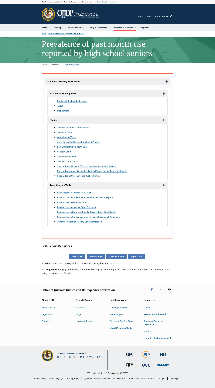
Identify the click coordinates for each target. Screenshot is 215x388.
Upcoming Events (84, 321)
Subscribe (163, 16)
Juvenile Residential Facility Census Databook (79, 221)
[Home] (78, 14)
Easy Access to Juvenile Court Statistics (76, 207)
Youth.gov (148, 331)
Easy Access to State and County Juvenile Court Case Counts (86, 212)
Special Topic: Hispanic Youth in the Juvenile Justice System (86, 166)
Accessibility (40, 378)
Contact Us (151, 16)
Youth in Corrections (67, 161)
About (141, 16)
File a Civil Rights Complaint (157, 338)
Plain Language (56, 378)
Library (147, 307)
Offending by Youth (76, 33)
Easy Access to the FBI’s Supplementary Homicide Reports (85, 197)
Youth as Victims (65, 132)
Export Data (136, 256)
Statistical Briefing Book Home (72, 101)
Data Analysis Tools (60, 185)
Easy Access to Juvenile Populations (75, 192)
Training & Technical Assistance (153, 323)
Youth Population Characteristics (73, 127)
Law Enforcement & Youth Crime (72, 146)
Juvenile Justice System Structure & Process (78, 142)
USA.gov (162, 378)
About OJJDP (48, 307)
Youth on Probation (66, 156)
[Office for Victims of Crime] (146, 367)
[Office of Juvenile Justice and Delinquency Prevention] (129, 367)
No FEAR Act (119, 378)
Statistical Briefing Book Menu (63, 81)
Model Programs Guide (121, 328)
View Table (77, 256)
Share (173, 18)
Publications (63, 110)
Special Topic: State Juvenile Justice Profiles (78, 176)
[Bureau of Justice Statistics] (146, 358)
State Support (116, 314)
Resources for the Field (155, 314)
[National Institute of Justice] (163, 356)
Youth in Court (64, 151)
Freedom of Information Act (141, 378)
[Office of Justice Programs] (48, 14)
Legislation (47, 314)
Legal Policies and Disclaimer (96, 378)
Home (44, 33)
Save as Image (116, 256)
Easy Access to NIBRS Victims (71, 202)
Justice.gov (174, 378)
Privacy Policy (73, 378)
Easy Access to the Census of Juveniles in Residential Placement (88, 217)
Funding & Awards (118, 307)
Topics (53, 120)
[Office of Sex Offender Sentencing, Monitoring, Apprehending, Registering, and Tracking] (163, 367)
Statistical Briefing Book (57, 33)
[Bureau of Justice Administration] (129, 356)
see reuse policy (71, 64)
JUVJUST (80, 307)
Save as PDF (96, 256)
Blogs (78, 314)
